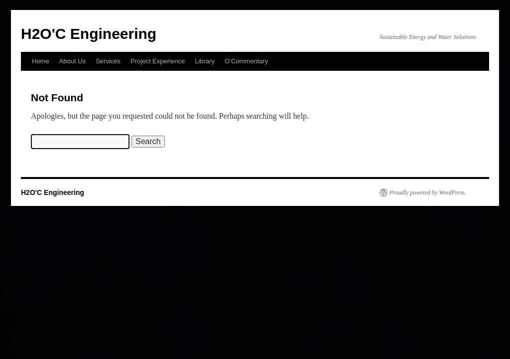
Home (40, 61)
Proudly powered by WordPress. (427, 192)
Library (205, 61)
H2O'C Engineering (88, 33)
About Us (72, 61)
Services (108, 61)
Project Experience (157, 61)
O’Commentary (246, 61)
